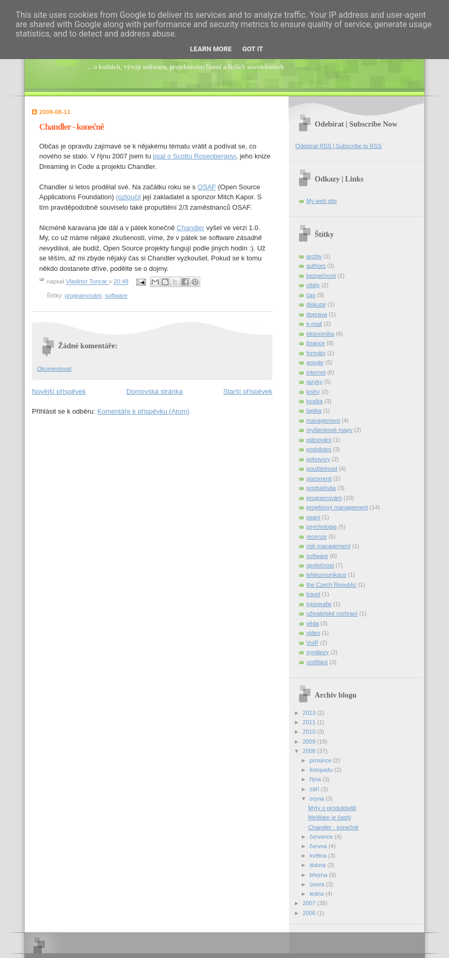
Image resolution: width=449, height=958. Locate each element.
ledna (317, 894)
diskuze (316, 304)
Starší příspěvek (247, 391)
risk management (328, 546)
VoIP (312, 643)
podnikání (318, 449)
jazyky (314, 382)
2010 (310, 731)
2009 (310, 741)
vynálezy (317, 652)
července (322, 837)
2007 (310, 903)
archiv (313, 256)
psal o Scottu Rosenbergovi (194, 156)
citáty (313, 285)
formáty (316, 353)
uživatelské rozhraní (332, 613)
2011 (310, 722)
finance (315, 343)
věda (312, 623)
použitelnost (321, 468)
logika (313, 410)
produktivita (321, 488)
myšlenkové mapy (329, 430)
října (316, 779)
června (318, 846)
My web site (321, 201)
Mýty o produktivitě (332, 808)
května (318, 855)
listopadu (321, 770)
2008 (310, 751)
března (319, 875)
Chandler (190, 228)
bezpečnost (321, 275)
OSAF (207, 187)
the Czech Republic (331, 584)
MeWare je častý (329, 817)
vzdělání (317, 662)
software (116, 295)
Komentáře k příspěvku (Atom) (143, 411)
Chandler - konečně (333, 827)
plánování (318, 440)
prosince (321, 760)
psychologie (321, 526)
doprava (316, 314)
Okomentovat (54, 369)
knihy (313, 392)
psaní (313, 517)
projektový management (337, 507)
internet (316, 372)
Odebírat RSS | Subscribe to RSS (338, 146)
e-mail (314, 324)
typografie (319, 604)
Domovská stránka (154, 391)
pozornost (319, 478)
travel (313, 594)
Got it (252, 49)
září (314, 789)
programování (83, 295)
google (315, 362)
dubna (318, 865)
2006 (310, 913)
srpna (317, 798)
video (313, 633)
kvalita (314, 401)
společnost (320, 565)
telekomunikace (326, 575)
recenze (316, 536)
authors (316, 266)
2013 (310, 713)
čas (310, 295)
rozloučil (128, 197)
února (317, 884)
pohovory (318, 459)
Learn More (211, 49)
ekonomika (320, 333)
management (323, 420)
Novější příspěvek (59, 391)
